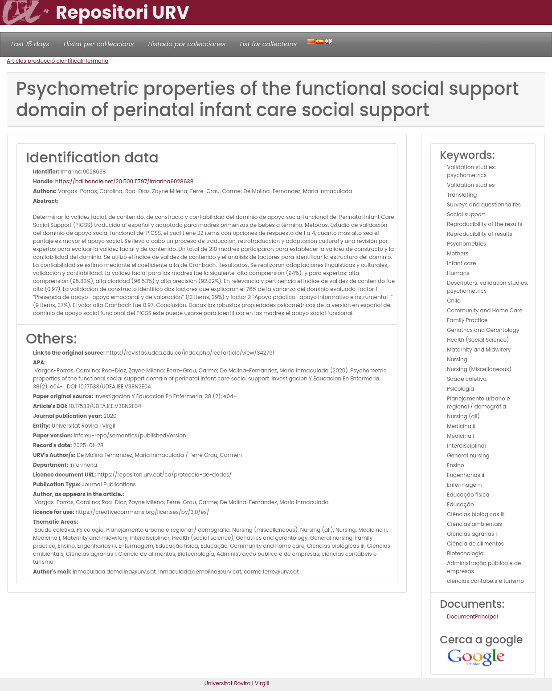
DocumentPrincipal (472, 616)
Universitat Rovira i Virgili (237, 683)
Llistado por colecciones (187, 44)
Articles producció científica (44, 61)
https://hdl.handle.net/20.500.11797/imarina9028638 (124, 181)
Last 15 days (30, 44)
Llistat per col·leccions (99, 44)
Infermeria (94, 61)
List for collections (268, 44)
